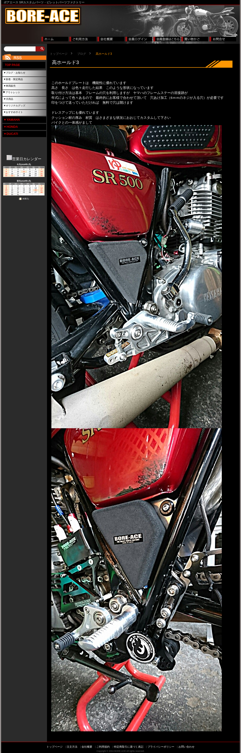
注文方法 (72, 746)
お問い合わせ (186, 746)
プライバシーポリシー (161, 746)
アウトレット (13, 92)
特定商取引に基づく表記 (128, 746)
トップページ (58, 54)
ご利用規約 (103, 746)
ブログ (81, 54)
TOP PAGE (12, 65)
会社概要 (87, 746)
